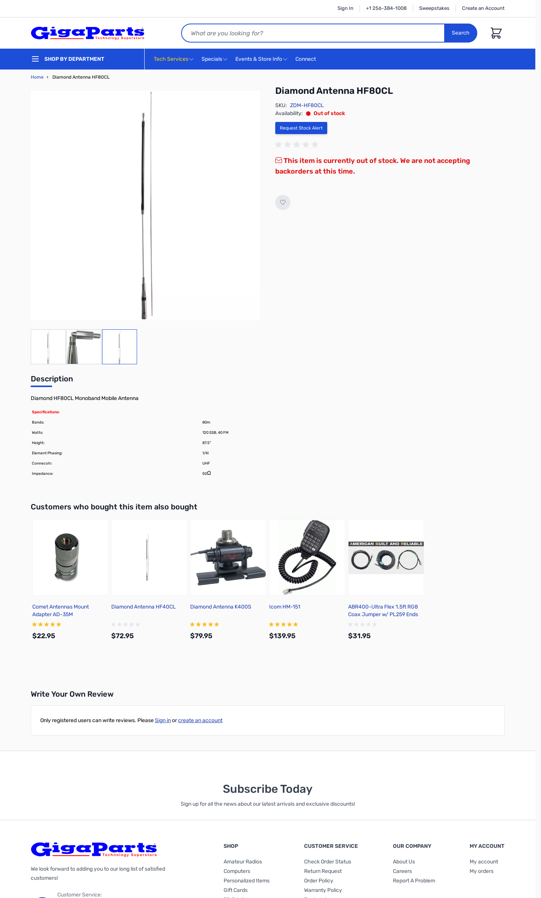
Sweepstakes (434, 8)
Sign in (163, 720)
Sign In (345, 8)
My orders (482, 871)
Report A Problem (414, 880)
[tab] (52, 381)
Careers (402, 871)
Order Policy (318, 880)
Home (37, 77)
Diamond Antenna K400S (220, 607)
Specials (212, 59)
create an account (200, 720)
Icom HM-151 (284, 607)
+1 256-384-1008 (386, 8)
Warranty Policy (323, 890)
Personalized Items (247, 880)
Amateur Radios (243, 861)
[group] (298, 144)
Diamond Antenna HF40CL (143, 607)
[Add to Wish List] (282, 202)
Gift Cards (236, 890)
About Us (404, 861)
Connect (306, 59)
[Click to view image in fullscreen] (145, 205)
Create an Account (483, 8)
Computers (237, 871)
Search (461, 33)
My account (484, 861)
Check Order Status (327, 861)
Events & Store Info (258, 59)
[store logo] (88, 33)
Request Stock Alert (301, 128)
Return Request (323, 871)
